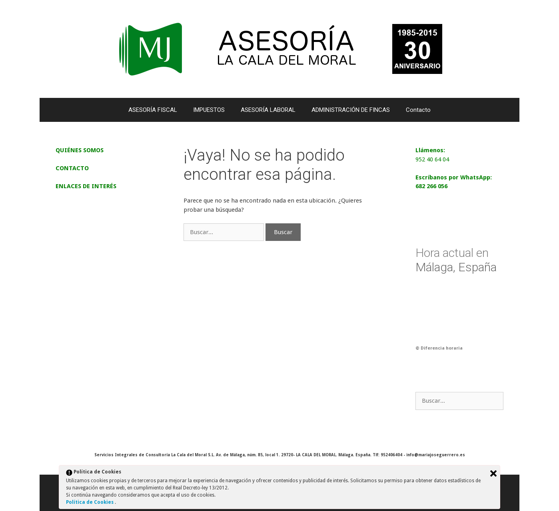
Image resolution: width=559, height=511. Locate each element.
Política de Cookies (90, 502)
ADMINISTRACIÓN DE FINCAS (350, 109)
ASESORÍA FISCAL (152, 109)
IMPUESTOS (209, 109)
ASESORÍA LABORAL (268, 109)
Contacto (418, 109)
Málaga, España (456, 260)
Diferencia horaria (442, 348)
